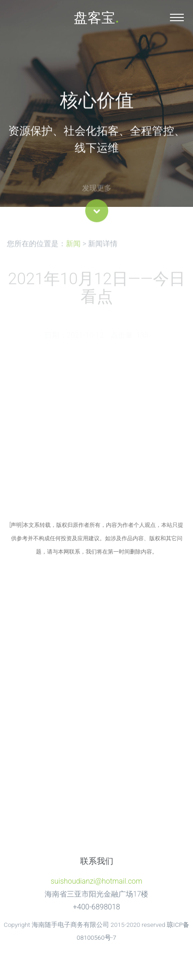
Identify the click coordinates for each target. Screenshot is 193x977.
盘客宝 (96, 18)
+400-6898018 (96, 907)
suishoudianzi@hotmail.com (96, 881)
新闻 (73, 245)
